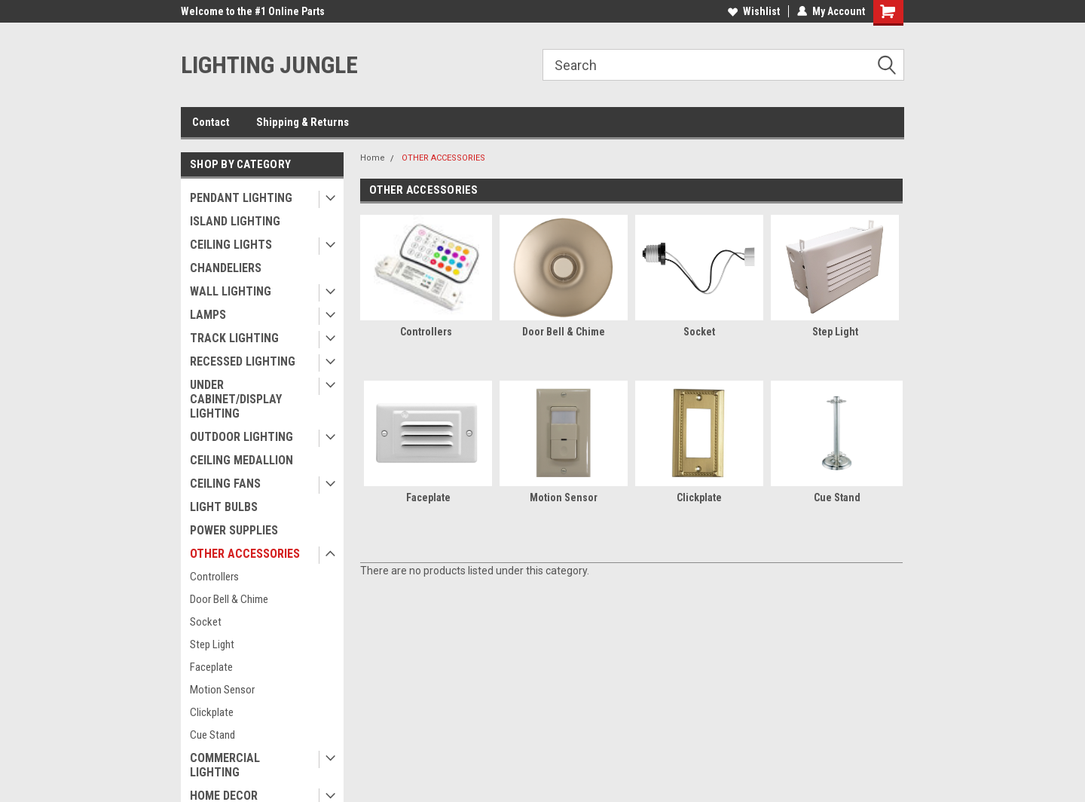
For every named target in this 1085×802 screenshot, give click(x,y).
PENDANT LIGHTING (241, 198)
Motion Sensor (222, 689)
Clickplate (212, 712)
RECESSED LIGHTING (242, 361)
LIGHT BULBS (224, 507)
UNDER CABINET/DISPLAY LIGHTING (236, 399)
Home (372, 158)
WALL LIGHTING (230, 291)
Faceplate (211, 667)
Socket (206, 622)
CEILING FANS (225, 483)
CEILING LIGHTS (231, 244)
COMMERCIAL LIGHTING (225, 765)
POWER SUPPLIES (234, 530)
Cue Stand (212, 735)
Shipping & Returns (302, 122)
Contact (211, 122)
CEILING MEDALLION (241, 460)
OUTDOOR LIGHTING (241, 437)
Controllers (214, 576)
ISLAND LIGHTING (235, 221)
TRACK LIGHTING (234, 338)
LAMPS (208, 315)
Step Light (212, 644)
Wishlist (754, 11)
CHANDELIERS (225, 268)
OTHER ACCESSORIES (245, 553)
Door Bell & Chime (229, 599)
